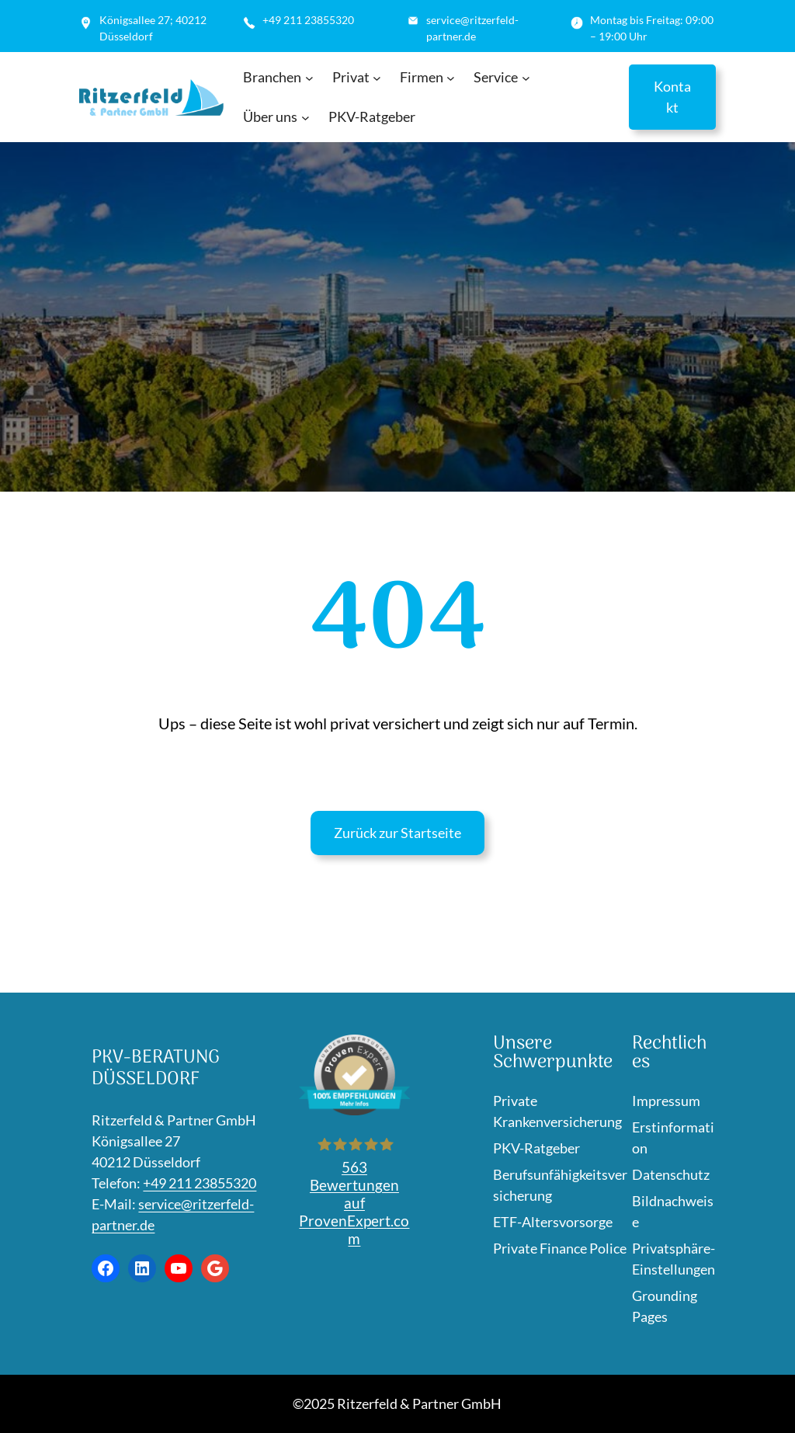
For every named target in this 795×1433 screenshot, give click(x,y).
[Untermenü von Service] (526, 78)
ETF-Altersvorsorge (553, 1221)
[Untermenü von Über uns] (305, 117)
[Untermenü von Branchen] (309, 78)
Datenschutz (671, 1174)
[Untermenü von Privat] (377, 78)
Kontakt (672, 97)
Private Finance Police (560, 1248)
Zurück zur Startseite (397, 832)
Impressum (666, 1100)
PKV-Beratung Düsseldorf (156, 1068)
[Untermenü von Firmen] (450, 78)
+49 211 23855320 (199, 1182)
